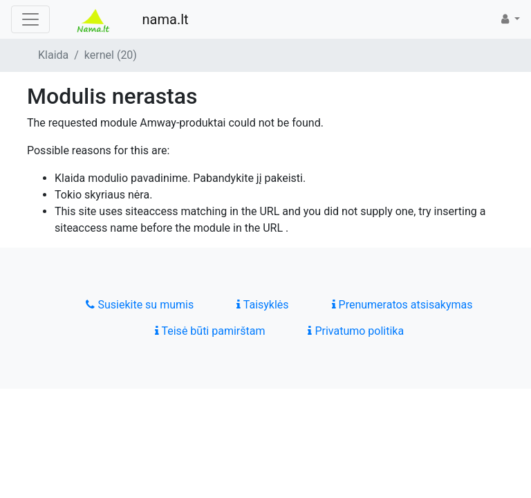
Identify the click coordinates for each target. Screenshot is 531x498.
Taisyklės (262, 304)
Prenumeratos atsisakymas (402, 304)
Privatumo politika (356, 331)
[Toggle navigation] (30, 19)
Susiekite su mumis (140, 304)
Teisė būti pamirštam (210, 331)
